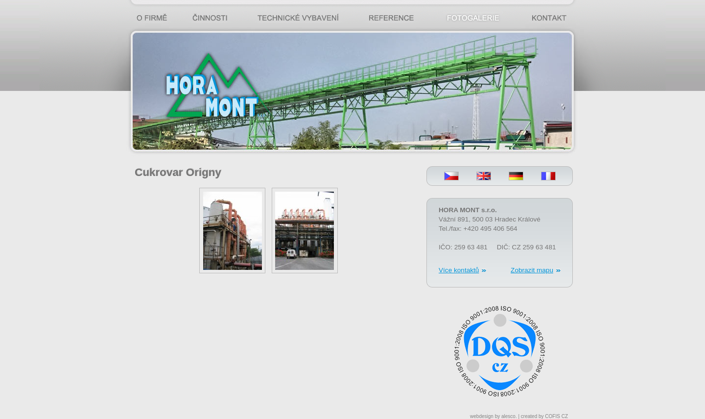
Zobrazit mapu (532, 270)
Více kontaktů (459, 270)
